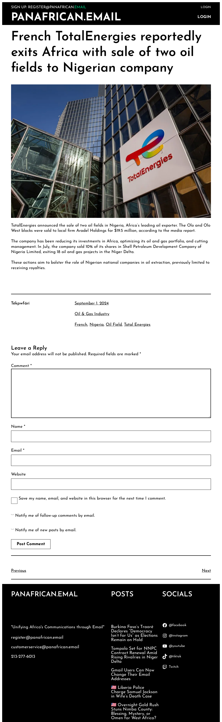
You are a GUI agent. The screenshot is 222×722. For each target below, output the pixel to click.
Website (18, 474)
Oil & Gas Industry (92, 314)
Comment (21, 366)
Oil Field (114, 325)
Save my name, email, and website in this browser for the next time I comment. (92, 499)
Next (206, 571)
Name (18, 427)
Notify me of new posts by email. (45, 530)
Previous (18, 571)
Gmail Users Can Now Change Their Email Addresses (132, 674)
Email (17, 451)
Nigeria (97, 325)
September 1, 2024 (92, 303)
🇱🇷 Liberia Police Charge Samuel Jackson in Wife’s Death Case (134, 692)
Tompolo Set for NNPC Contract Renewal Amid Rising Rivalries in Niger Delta (134, 655)
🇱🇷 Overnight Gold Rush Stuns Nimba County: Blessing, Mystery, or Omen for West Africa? (135, 711)
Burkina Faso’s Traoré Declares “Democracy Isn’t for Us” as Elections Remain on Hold (134, 633)
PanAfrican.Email (66, 17)
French (81, 325)
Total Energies (137, 325)
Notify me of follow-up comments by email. (55, 516)
